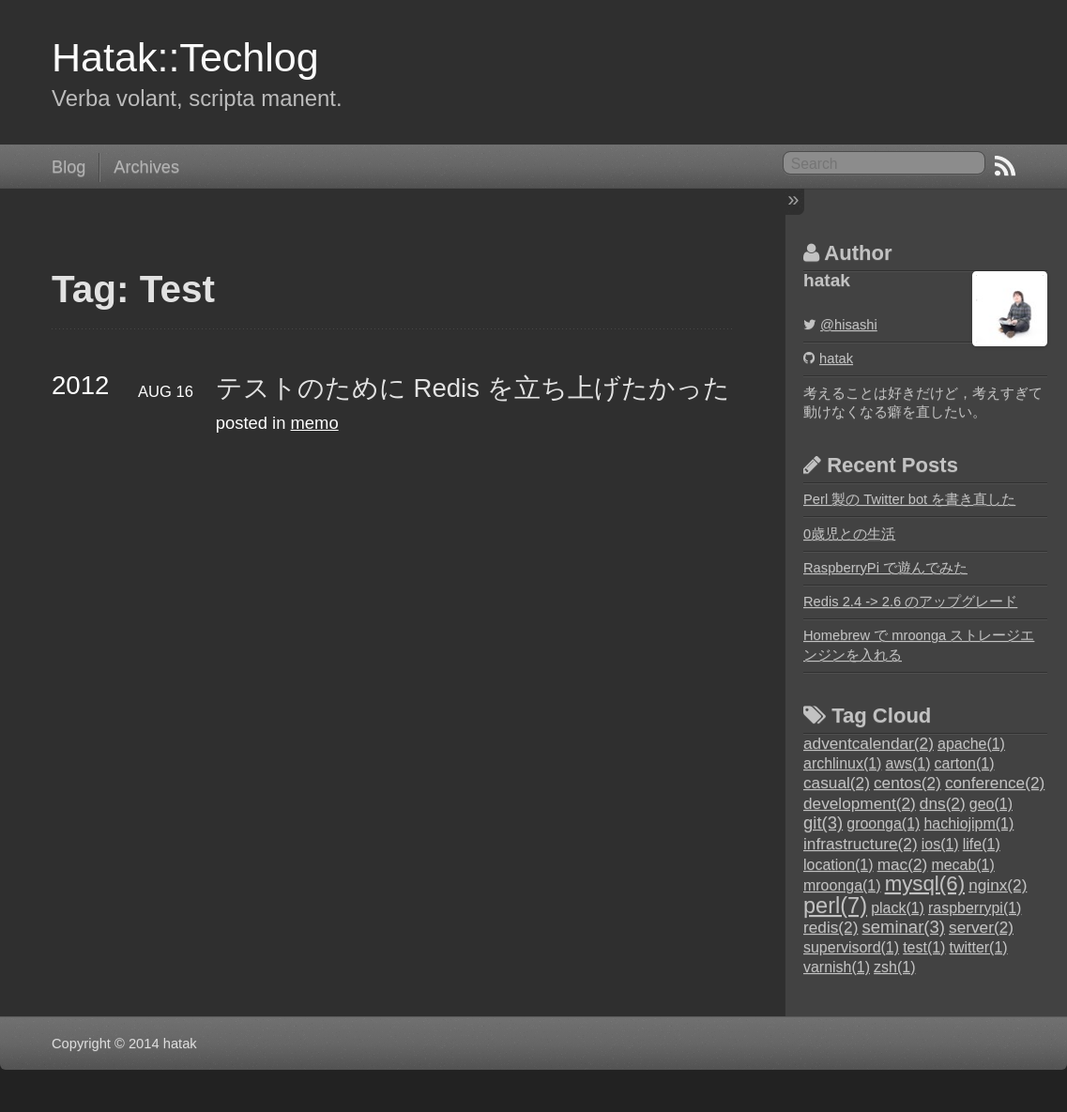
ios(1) (940, 844)
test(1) (924, 947)
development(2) (859, 803)
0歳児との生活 (849, 533)
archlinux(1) (842, 763)
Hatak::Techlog (185, 57)
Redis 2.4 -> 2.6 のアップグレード (910, 601)
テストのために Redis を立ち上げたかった (473, 388)
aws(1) (908, 763)
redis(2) (830, 927)
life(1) (981, 844)
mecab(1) (962, 865)
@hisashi (848, 324)
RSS (1005, 166)
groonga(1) (883, 823)
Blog (68, 167)
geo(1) (991, 804)
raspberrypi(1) (974, 908)
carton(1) (965, 763)
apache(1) (971, 744)
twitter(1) (979, 947)
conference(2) (994, 782)
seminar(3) (903, 927)
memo (315, 423)
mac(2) (902, 864)
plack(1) (897, 908)
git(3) (823, 822)
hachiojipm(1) (968, 823)
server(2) (981, 927)
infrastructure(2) (860, 843)
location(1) (838, 865)
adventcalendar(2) (868, 743)
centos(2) (907, 782)
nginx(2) (997, 885)
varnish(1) (836, 967)
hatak (836, 358)
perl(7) (835, 905)
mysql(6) (925, 883)
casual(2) (836, 782)
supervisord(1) (851, 947)
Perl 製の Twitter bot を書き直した (909, 499)
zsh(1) (894, 967)
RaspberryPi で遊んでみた (885, 567)
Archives (146, 167)
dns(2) (943, 803)
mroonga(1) (842, 885)
